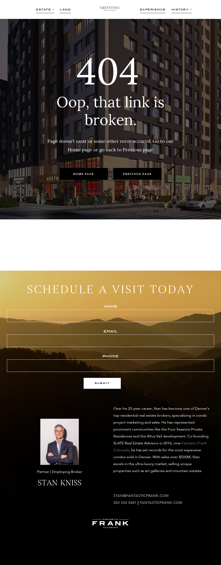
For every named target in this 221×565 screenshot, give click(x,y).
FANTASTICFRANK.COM (161, 502)
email (110, 338)
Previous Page (137, 174)
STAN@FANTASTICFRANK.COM (141, 495)
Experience (153, 9)
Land (65, 9)
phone (110, 363)
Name (110, 313)
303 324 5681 (124, 502)
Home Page (83, 174)
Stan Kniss (60, 482)
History (181, 9)
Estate (45, 9)
